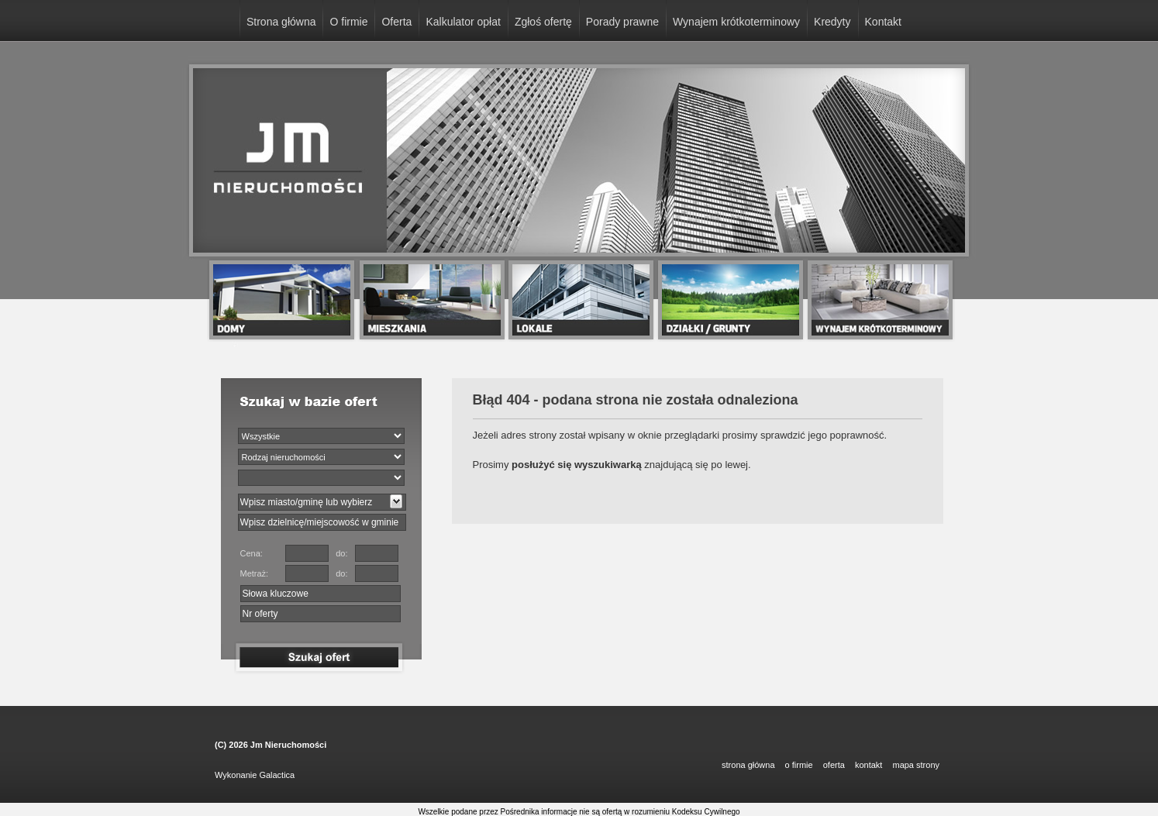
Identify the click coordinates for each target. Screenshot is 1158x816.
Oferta (396, 21)
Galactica (277, 775)
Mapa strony (915, 765)
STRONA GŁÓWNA (748, 765)
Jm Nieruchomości (288, 744)
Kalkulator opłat (463, 21)
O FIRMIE (799, 765)
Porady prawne (622, 21)
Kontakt (883, 21)
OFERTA (834, 765)
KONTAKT (868, 765)
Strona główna (281, 21)
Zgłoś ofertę (543, 21)
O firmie (348, 21)
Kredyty (832, 21)
